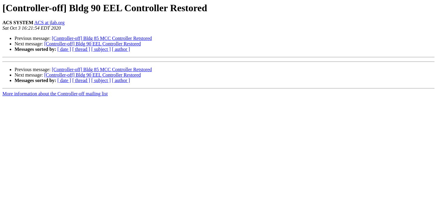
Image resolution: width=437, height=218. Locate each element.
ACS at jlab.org (49, 22)
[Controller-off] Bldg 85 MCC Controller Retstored (102, 38)
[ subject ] (101, 49)
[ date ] (64, 49)
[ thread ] (81, 49)
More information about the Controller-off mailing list (55, 93)
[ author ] (121, 49)
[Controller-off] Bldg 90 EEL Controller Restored (92, 43)
